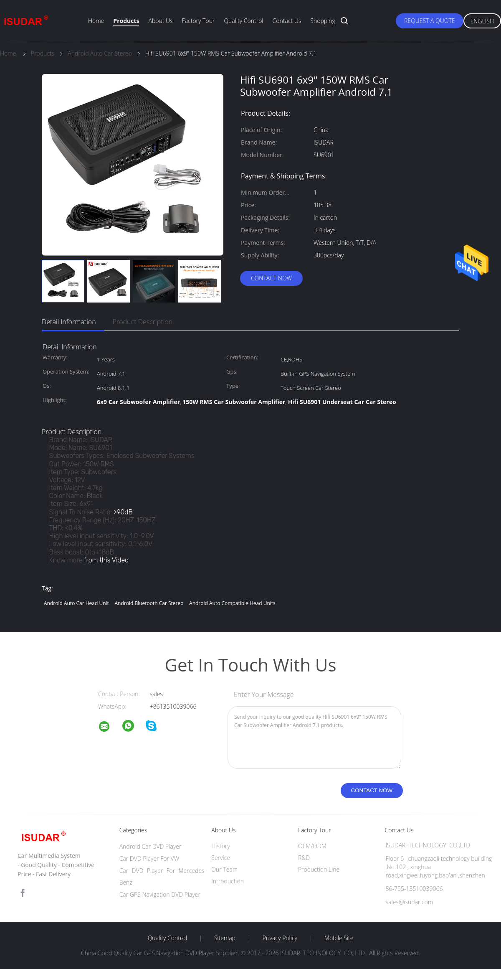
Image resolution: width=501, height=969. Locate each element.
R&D (304, 858)
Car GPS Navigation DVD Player (159, 894)
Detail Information (69, 321)
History (220, 846)
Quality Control (243, 21)
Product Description (142, 321)
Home (96, 21)
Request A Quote (429, 21)
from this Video (106, 560)
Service (220, 858)
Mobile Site (338, 938)
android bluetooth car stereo (148, 603)
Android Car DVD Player (150, 846)
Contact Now (271, 278)
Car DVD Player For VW (149, 858)
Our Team (224, 869)
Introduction (227, 881)
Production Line (318, 869)
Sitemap (224, 938)
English (482, 21)
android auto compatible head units (232, 603)
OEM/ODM (312, 846)
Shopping (322, 21)
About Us (160, 21)
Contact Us (287, 21)
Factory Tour (198, 21)
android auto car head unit (76, 603)
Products (126, 21)
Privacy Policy (280, 938)
